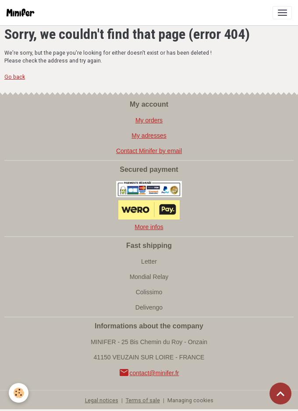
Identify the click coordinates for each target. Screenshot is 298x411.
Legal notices (101, 400)
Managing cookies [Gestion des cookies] (190, 400)
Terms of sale (143, 400)
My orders (149, 120)
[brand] (22, 12)
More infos (149, 226)
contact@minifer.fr (149, 372)
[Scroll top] (280, 393)
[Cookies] (18, 393)
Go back (14, 77)
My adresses (148, 135)
